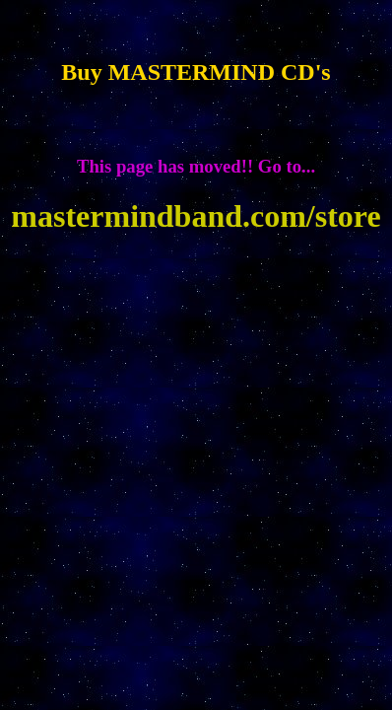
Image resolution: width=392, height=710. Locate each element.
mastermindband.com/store (195, 216)
